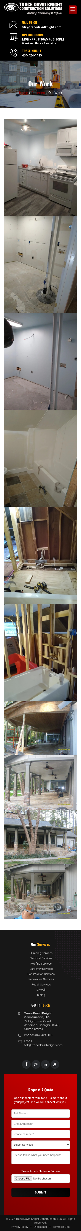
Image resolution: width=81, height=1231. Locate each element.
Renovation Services (41, 979)
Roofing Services (41, 963)
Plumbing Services (41, 953)
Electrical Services (41, 958)
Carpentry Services (41, 968)
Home (23, 93)
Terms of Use (61, 1226)
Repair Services (41, 984)
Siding (41, 994)
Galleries (38, 93)
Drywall (41, 989)
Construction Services (41, 974)
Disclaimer (40, 1226)
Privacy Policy (19, 1226)
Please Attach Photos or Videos (40, 1171)
